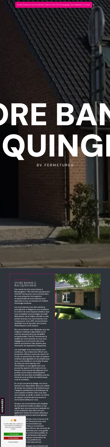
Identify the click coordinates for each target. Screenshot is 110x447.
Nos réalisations (77, 5)
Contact (87, 5)
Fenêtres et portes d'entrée (33, 5)
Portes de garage (63, 5)
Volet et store (50, 5)
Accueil (19, 5)
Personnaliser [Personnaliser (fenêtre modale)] (13, 442)
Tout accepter (13, 434)
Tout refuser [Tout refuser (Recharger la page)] (13, 438)
